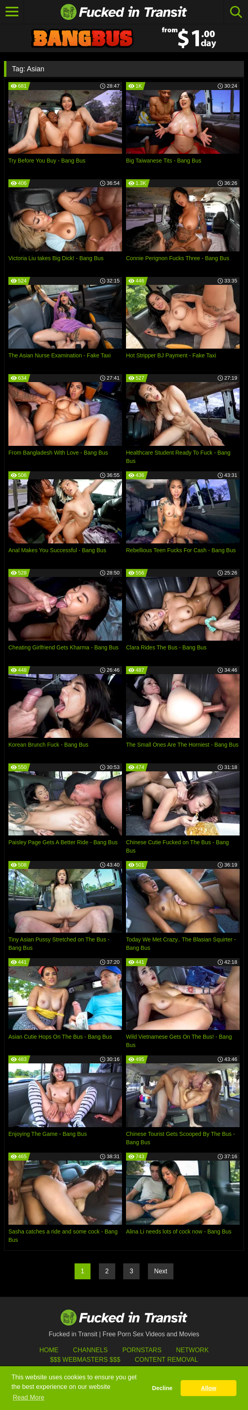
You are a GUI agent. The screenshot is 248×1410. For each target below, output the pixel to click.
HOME (49, 1350)
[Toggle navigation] (12, 12)
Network (192, 1350)
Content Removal (166, 1359)
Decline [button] (162, 1388)
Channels (90, 1350)
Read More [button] (28, 1397)
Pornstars (141, 1350)
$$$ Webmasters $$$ (85, 1359)
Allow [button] (208, 1388)
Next (160, 1271)
